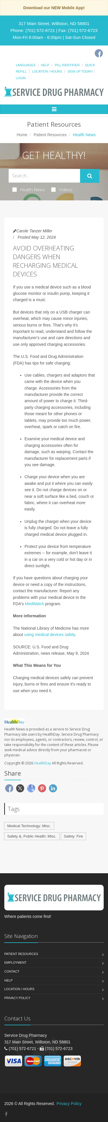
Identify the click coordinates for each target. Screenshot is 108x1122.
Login (21, 78)
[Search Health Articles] (44, 176)
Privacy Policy (17, 998)
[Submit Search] (89, 176)
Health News (28, 189)
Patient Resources (50, 134)
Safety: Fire (73, 836)
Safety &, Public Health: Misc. (31, 836)
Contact (11, 971)
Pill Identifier (67, 65)
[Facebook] (99, 53)
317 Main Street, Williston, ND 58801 (54, 23)
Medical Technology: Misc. (29, 826)
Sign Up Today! (80, 71)
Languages (25, 65)
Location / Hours (47, 71)
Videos (62, 189)
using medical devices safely (49, 634)
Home (22, 134)
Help (45, 65)
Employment (15, 962)
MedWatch (34, 603)
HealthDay (42, 763)
